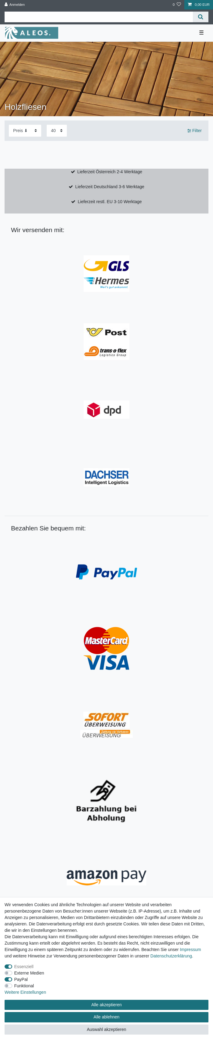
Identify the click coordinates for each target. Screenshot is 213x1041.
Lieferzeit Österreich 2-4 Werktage (109, 171)
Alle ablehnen (107, 1016)
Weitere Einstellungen (25, 992)
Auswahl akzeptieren (106, 1029)
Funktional (24, 985)
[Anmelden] (14, 4)
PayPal (21, 979)
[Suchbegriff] (99, 17)
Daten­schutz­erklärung (171, 955)
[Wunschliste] (176, 4)
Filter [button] (194, 131)
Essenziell (24, 966)
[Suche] (200, 17)
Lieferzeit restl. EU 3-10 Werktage (110, 201)
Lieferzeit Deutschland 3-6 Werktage (109, 186)
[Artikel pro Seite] (57, 131)
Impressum (190, 949)
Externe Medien (29, 973)
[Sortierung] (25, 131)
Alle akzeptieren (106, 1004)
